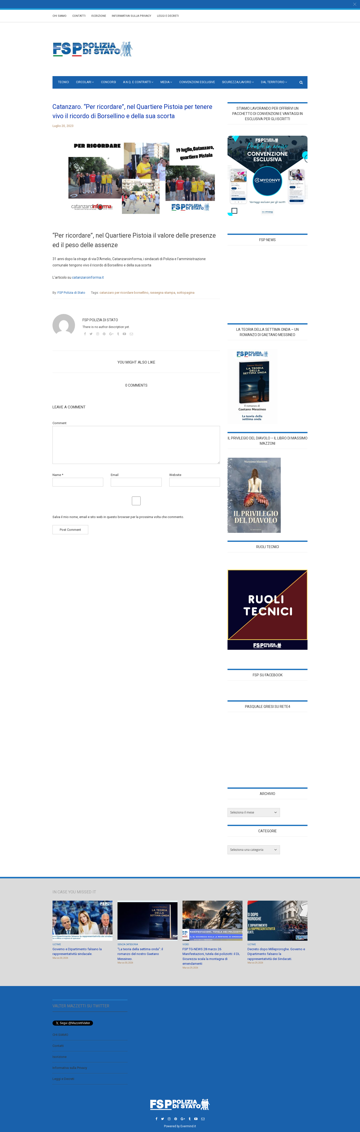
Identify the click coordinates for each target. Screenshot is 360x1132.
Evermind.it (188, 1126)
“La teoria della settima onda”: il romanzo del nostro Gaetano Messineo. (140, 954)
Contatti (79, 16)
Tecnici (63, 82)
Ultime (56, 944)
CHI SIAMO (59, 16)
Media (165, 82)
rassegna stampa (162, 292)
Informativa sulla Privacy (131, 16)
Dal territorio (272, 82)
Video (185, 944)
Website (175, 474)
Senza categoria (128, 944)
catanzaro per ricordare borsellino (124, 292)
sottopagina (185, 292)
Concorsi (108, 82)
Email (114, 474)
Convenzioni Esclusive (197, 82)
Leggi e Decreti (168, 16)
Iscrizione (98, 16)
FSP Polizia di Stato (71, 292)
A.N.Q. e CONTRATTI (137, 82)
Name (57, 474)
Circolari (83, 82)
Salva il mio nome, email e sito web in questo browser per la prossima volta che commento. (118, 517)
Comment (59, 423)
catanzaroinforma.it (88, 277)
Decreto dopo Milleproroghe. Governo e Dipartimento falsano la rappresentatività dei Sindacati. (276, 954)
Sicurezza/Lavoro (236, 82)
